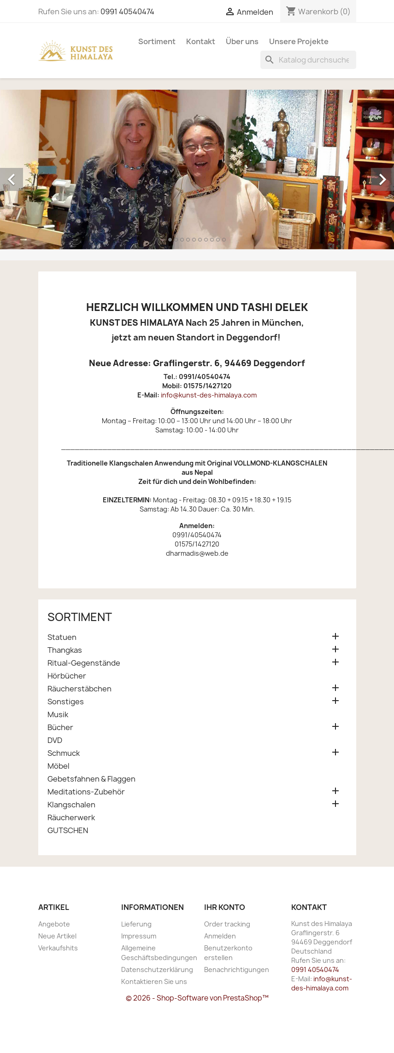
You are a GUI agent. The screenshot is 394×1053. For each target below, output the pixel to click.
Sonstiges (65, 702)
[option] (197, 169)
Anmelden (220, 936)
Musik (57, 714)
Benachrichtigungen (236, 969)
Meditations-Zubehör (86, 792)
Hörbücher (66, 676)
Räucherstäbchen (79, 689)
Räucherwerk (71, 818)
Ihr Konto (224, 907)
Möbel (58, 766)
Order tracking (227, 924)
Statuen (61, 637)
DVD (54, 740)
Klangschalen (71, 805)
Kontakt (200, 41)
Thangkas (64, 650)
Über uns (242, 41)
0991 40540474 (127, 11)
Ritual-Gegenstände (83, 663)
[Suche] (308, 60)
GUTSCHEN (67, 830)
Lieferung (136, 924)
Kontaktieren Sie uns (154, 981)
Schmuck (63, 753)
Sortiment (157, 41)
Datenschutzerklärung (157, 969)
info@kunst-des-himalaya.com (209, 395)
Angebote (54, 924)
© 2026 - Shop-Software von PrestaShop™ (197, 998)
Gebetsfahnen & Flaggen (91, 779)
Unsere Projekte (299, 41)
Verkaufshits (58, 948)
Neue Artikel (57, 936)
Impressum (138, 936)
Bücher (60, 727)
